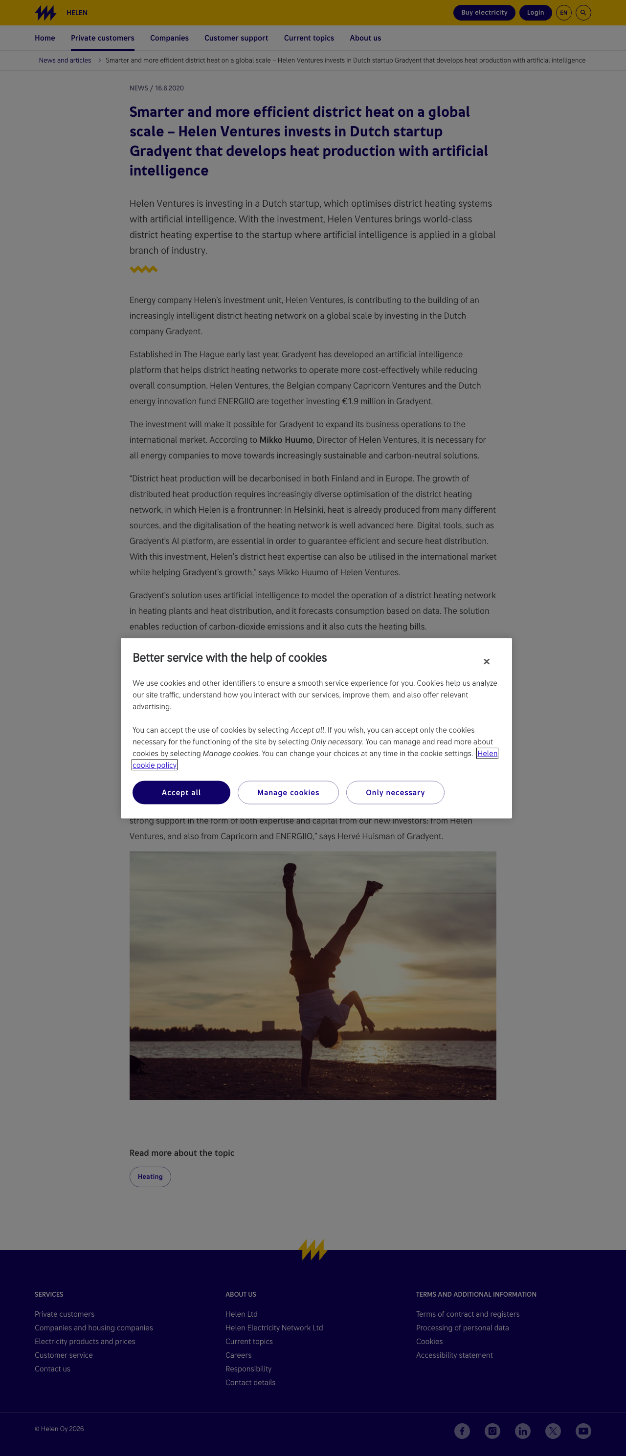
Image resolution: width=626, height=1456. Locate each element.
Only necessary (395, 792)
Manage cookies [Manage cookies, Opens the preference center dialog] (288, 792)
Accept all (181, 792)
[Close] (486, 661)
